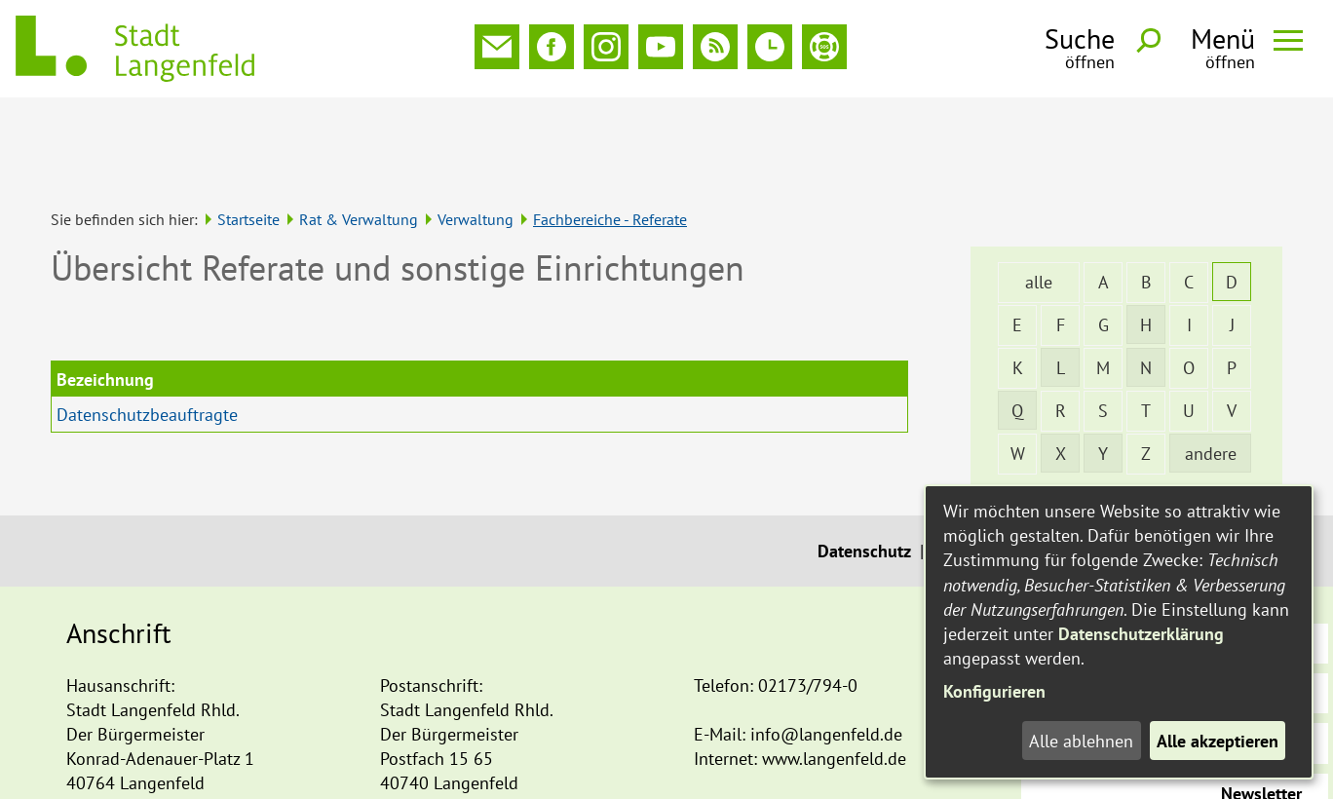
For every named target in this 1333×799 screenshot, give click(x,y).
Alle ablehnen (1081, 741)
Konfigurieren (994, 691)
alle (1038, 194)
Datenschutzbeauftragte (147, 327)
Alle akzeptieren (1217, 741)
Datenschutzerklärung (1141, 634)
